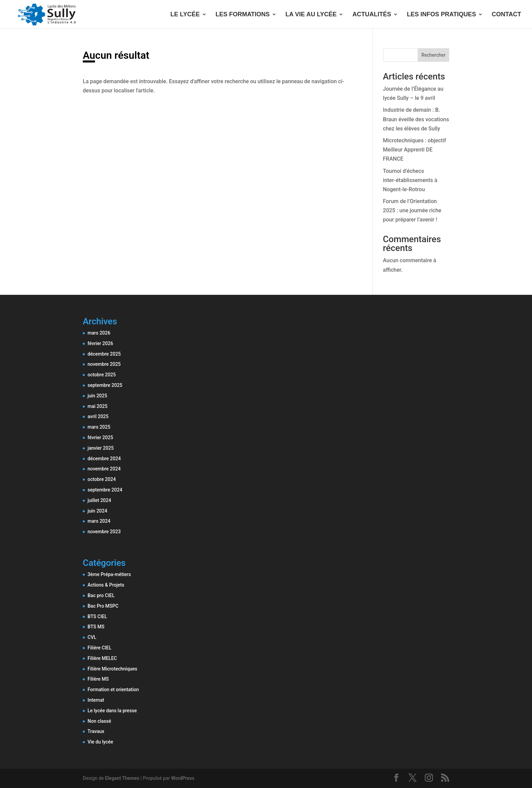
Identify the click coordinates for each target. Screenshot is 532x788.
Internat (96, 700)
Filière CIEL (99, 647)
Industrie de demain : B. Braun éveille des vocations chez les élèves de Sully (416, 119)
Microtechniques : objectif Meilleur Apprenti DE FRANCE (414, 149)
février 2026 (100, 343)
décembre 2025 (104, 354)
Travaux (96, 731)
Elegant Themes (122, 778)
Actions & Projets (106, 585)
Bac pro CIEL (101, 595)
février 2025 (100, 437)
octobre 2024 (102, 479)
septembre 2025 (105, 385)
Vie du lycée (100, 742)
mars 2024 (99, 521)
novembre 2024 (104, 468)
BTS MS (96, 626)
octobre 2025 (102, 374)
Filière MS (98, 679)
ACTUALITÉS (372, 15)
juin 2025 (97, 395)
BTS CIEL (97, 616)
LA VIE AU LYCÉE (311, 15)
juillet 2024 (99, 500)
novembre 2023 (104, 531)
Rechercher (433, 55)
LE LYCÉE (185, 15)
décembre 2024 (104, 458)
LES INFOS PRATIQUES (441, 15)
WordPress (182, 778)
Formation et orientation (113, 689)
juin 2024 (97, 511)
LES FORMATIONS (242, 15)
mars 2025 (99, 427)
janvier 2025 (101, 448)
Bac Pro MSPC (103, 606)
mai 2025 (98, 406)
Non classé (99, 721)
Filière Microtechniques (112, 668)
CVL (92, 637)
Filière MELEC (102, 658)
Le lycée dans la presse (112, 710)
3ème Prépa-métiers (109, 574)
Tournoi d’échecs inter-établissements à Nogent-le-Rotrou (410, 180)
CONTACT (506, 15)
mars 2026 (99, 333)
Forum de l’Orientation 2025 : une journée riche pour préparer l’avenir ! (412, 210)
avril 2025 (98, 416)
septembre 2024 (105, 489)
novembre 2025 (104, 364)
